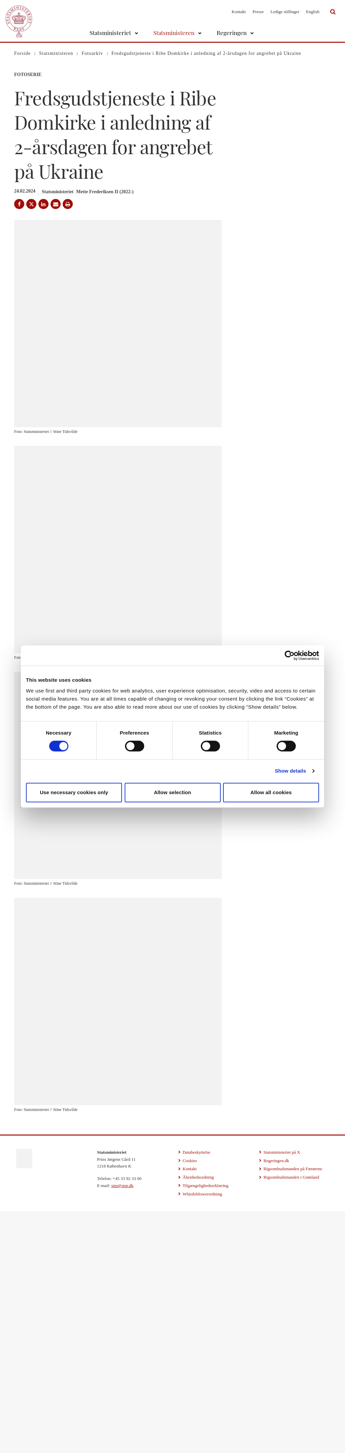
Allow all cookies (271, 792)
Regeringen (232, 32)
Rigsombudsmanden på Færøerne (292, 1410)
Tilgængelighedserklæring (205, 1427)
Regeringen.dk (276, 1402)
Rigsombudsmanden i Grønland (291, 1419)
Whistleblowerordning (202, 1435)
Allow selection (172, 792)
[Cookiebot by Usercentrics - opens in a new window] (289, 655)
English (312, 11)
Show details (290, 771)
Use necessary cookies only (74, 792)
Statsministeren (173, 32)
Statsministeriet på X (281, 1393)
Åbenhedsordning (198, 1419)
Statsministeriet (110, 32)
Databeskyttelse (196, 1393)
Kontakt (239, 11)
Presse (257, 11)
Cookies (190, 1402)
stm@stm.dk (122, 1427)
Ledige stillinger (285, 11)
